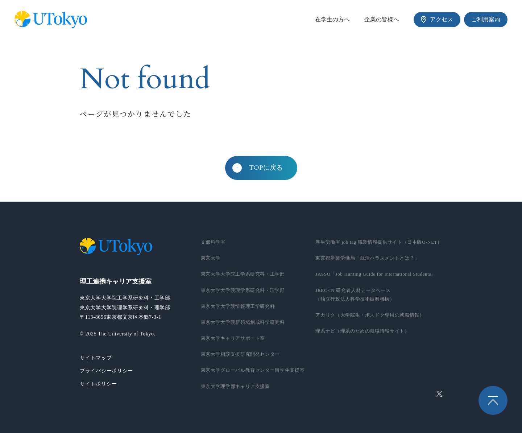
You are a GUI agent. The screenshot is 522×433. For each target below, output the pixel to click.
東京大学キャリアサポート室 (233, 338)
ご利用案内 (485, 19)
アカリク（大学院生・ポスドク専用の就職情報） (369, 315)
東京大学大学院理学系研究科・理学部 (243, 290)
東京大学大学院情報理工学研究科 (238, 306)
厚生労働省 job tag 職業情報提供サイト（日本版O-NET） (378, 242)
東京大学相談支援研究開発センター (240, 354)
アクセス (437, 19)
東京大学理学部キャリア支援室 (235, 386)
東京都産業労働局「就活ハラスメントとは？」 (367, 258)
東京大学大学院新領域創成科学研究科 (243, 322)
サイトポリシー (98, 384)
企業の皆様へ (381, 19)
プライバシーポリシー (106, 371)
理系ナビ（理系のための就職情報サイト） (362, 331)
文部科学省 (213, 242)
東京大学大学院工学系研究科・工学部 (243, 274)
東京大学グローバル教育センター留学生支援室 (253, 370)
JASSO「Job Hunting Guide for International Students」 (375, 274)
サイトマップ (96, 357)
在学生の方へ (332, 19)
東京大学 (211, 258)
